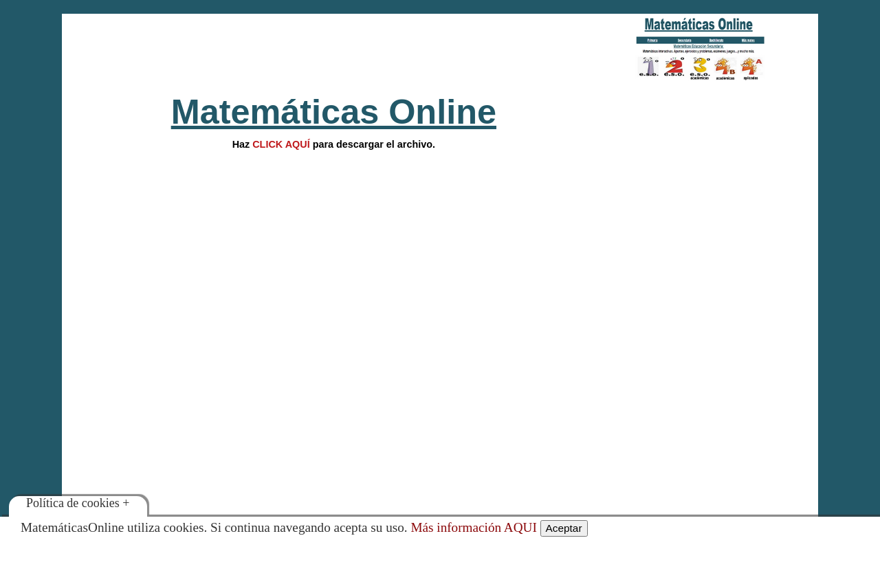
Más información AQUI (473, 527)
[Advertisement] (334, 48)
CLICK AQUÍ (281, 144)
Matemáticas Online (333, 111)
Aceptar (564, 528)
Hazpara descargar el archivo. (333, 144)
